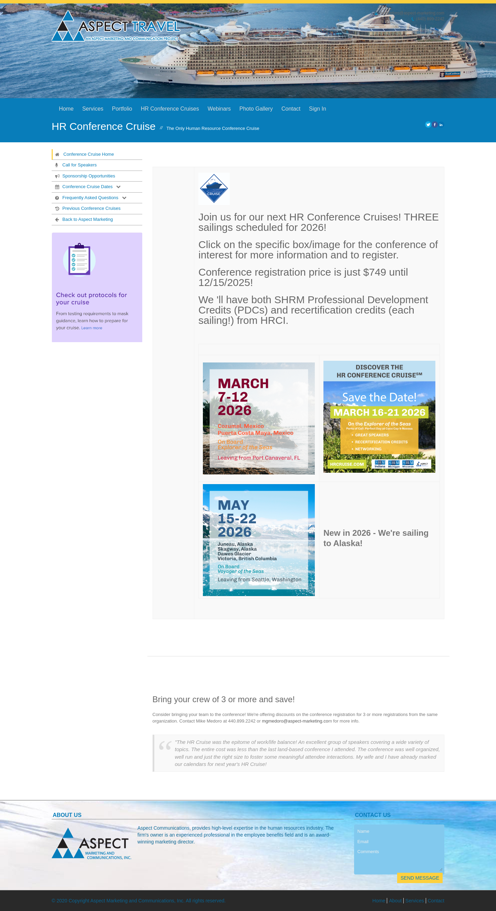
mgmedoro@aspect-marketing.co (295, 721)
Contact (290, 109)
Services (92, 109)
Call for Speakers (75, 164)
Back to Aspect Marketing (83, 219)
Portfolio (122, 109)
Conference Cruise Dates (83, 186)
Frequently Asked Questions (86, 197)
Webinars (219, 109)
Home (66, 109)
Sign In (317, 109)
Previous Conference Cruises (87, 208)
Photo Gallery (256, 109)
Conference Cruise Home (84, 154)
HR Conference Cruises (170, 109)
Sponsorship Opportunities (84, 175)
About (395, 900)
